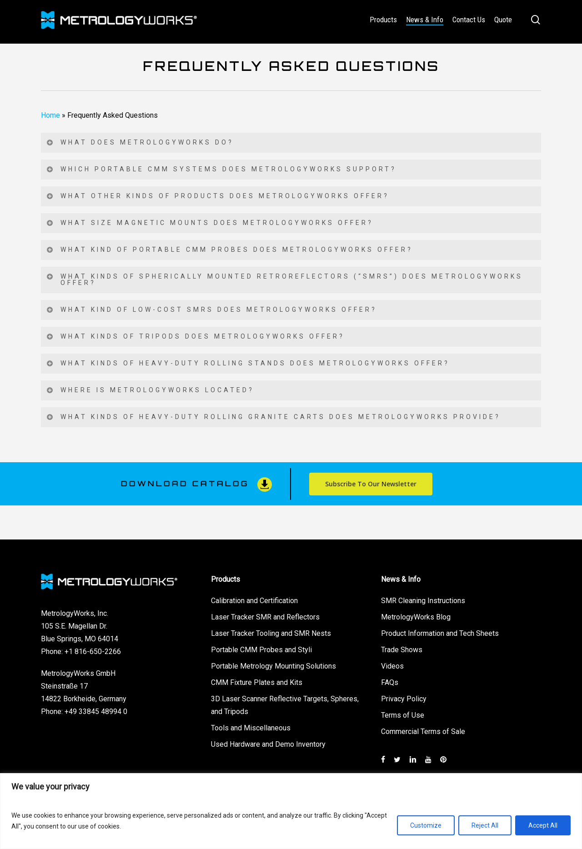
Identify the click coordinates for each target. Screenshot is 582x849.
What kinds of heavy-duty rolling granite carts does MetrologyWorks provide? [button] (274, 416)
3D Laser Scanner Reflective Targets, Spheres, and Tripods (285, 705)
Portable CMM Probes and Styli (261, 649)
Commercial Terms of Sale (423, 731)
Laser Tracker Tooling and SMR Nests (271, 633)
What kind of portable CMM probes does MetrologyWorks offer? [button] (230, 249)
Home (50, 115)
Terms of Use (402, 715)
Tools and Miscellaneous (251, 728)
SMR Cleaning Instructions (423, 600)
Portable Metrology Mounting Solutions (273, 666)
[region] (291, 811)
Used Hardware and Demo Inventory (268, 744)
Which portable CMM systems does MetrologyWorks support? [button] (221, 169)
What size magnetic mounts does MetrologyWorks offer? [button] (210, 222)
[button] (370, 484)
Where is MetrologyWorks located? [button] (150, 390)
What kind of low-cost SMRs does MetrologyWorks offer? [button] (212, 309)
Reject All (485, 825)
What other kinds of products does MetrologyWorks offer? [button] (218, 196)
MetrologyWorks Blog (416, 617)
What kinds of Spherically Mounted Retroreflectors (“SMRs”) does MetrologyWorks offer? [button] (285, 279)
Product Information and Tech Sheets (440, 633)
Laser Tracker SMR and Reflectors (265, 617)
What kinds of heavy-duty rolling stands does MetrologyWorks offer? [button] (248, 363)
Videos (392, 666)
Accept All (542, 825)
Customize (426, 825)
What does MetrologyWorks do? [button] (140, 142)
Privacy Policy (403, 698)
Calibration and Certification (254, 600)
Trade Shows (401, 649)
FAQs (389, 682)
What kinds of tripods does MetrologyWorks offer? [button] (196, 336)
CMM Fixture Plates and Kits (256, 682)
